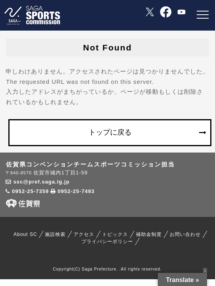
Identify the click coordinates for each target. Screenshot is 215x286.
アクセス (84, 234)
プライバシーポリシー (107, 241)
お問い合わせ (185, 234)
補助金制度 (149, 234)
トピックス (115, 234)
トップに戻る (110, 132)
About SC (25, 234)
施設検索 (55, 234)
